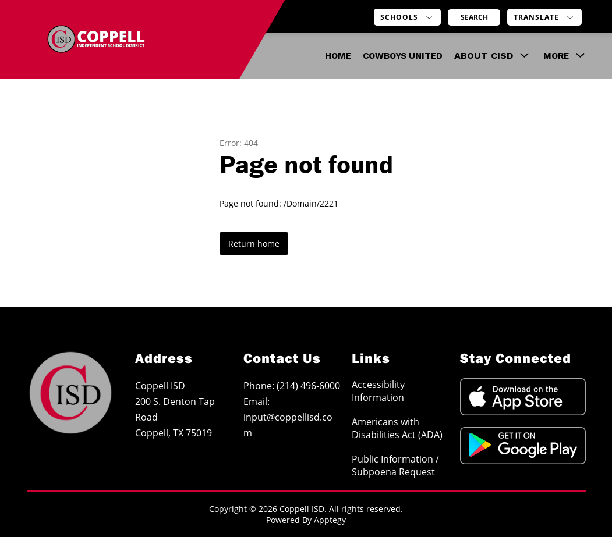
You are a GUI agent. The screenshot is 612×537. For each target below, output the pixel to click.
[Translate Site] (544, 17)
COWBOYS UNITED (403, 56)
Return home (254, 243)
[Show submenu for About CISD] (483, 56)
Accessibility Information (378, 391)
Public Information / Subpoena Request (395, 465)
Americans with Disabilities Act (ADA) (397, 428)
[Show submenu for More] (556, 56)
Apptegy (330, 519)
